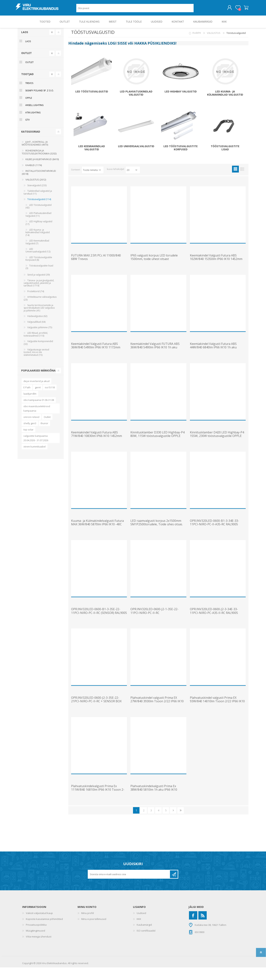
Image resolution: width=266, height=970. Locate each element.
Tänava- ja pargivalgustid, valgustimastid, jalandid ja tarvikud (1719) (39, 285)
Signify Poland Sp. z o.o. (39, 93)
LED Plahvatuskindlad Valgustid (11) (38, 217)
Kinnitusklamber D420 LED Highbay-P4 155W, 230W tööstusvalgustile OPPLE (217, 436)
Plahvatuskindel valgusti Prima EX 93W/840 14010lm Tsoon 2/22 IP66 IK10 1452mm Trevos (217, 704)
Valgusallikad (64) (36, 324)
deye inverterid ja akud (36, 383)
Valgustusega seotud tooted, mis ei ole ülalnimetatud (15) (36, 355)
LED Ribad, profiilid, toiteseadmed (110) (36, 337)
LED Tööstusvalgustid (91, 94)
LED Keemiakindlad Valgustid (91, 150)
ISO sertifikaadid (146, 933)
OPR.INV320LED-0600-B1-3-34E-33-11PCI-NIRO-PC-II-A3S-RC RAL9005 (214, 525)
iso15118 (50, 390)
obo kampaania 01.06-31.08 (38, 402)
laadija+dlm (29, 396)
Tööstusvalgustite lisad (225, 150)
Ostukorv (244, 9)
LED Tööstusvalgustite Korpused (180, 150)
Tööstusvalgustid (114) (39, 201)
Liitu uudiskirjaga (174, 877)
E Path (26, 390)
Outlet (47, 419)
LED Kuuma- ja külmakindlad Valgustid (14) (37, 235)
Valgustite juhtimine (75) (39, 330)
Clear (51, 34)
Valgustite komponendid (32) (38, 345)
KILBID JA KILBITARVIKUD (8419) (42, 161)
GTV (27, 122)
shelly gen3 (29, 425)
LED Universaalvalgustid (136, 149)
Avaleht (196, 35)
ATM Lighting (33, 115)
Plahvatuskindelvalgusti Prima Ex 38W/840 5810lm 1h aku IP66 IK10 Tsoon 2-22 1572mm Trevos (153, 792)
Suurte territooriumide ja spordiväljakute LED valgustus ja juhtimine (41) (39, 310)
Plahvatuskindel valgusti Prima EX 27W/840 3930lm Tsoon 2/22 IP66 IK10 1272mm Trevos (157, 704)
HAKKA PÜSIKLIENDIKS (154, 45)
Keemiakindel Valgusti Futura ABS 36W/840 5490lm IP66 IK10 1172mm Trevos (95, 350)
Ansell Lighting (34, 107)
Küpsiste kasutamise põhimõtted (44, 921)
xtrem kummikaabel (34, 449)
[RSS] (202, 918)
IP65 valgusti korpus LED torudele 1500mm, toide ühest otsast (154, 259)
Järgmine (173, 813)
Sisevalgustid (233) (37, 188)
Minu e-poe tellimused (93, 921)
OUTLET (26, 55)
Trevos (29, 85)
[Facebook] (193, 918)
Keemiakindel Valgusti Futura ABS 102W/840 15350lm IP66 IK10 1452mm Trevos (216, 261)
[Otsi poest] (135, 9)
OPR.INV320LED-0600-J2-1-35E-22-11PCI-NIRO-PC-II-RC (154, 613)
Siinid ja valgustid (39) (38, 277)
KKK (139, 921)
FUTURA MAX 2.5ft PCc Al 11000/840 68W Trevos (96, 259)
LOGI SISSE (117, 45)
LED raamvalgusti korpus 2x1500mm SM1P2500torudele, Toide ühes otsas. (156, 525)
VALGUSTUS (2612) (35, 182)
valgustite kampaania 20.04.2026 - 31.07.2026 (35, 441)
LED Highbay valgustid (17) (38, 225)
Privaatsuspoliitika (36, 927)
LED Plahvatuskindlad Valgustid (136, 96)
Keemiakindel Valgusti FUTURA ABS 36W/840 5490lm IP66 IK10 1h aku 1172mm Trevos (155, 350)
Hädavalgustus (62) (37, 318)
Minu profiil (87, 915)
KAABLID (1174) (33, 167)
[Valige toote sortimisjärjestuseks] (93, 172)
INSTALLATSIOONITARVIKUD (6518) (39, 175)
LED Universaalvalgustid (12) (37, 253)
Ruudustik (235, 171)
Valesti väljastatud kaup (39, 915)
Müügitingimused (35, 933)
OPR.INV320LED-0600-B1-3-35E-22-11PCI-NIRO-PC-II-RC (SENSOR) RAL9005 (99, 613)
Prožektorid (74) (35, 293)
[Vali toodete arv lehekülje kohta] (132, 172)
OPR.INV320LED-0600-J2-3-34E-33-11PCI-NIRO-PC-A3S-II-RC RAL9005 (214, 613)
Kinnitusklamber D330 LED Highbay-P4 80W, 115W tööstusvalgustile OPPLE (157, 436)
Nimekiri (242, 171)
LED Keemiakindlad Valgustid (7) (37, 244)
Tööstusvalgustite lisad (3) (39, 269)
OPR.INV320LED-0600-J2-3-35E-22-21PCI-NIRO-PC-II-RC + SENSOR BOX (96, 702)
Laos (24, 34)
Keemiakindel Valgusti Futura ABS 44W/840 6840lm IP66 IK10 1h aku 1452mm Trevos (213, 350)
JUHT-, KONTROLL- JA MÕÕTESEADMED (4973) (35, 146)
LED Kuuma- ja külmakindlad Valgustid (225, 96)
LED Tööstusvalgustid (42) (38, 209)
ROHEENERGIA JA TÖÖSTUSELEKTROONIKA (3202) (39, 154)
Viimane (180, 813)
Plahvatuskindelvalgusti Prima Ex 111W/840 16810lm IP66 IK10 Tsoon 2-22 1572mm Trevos (97, 792)
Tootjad (27, 76)
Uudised (141, 915)
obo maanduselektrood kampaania (36, 411)
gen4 (37, 390)
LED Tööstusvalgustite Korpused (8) (38, 261)
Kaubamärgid (144, 927)
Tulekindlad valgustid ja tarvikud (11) (38, 195)
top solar (28, 432)
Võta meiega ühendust (38, 939)
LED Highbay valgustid (181, 94)
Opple (28, 100)
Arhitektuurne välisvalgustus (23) (40, 301)
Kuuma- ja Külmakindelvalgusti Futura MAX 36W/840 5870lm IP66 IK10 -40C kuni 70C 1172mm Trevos (97, 527)
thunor (44, 425)
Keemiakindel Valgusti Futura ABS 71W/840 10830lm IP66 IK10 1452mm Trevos (96, 438)
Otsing (198, 9)
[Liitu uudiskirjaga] (129, 877)
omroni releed (31, 419)
